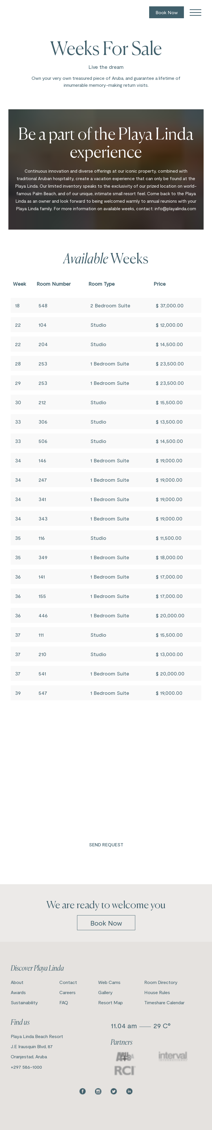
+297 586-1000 (26, 1067)
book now (106, 923)
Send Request (106, 844)
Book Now (167, 12)
